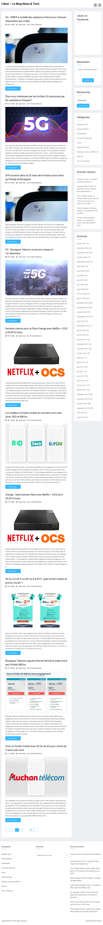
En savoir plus (13, 89)
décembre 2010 (83, 394)
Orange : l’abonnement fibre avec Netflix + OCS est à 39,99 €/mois (34, 496)
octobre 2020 (82, 257)
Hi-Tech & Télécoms (36, 24)
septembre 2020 (83, 262)
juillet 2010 (81, 417)
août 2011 (81, 358)
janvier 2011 (81, 390)
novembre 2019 (83, 307)
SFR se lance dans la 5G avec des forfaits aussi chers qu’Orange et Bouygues (34, 177)
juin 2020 (80, 275)
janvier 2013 (81, 330)
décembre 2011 (83, 344)
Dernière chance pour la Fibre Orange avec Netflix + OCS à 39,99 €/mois (36, 330)
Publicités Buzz (83, 147)
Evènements (81, 134)
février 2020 (81, 294)
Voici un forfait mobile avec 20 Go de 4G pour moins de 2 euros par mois (36, 748)
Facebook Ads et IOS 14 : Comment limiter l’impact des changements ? (86, 188)
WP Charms (98, 921)
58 (31, 830)
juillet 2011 (81, 362)
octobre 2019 (82, 312)
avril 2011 (81, 376)
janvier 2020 (81, 298)
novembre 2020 (83, 253)
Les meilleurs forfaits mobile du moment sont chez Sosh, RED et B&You (33, 414)
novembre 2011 (83, 349)
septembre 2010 (83, 408)
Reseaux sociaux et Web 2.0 (88, 152)
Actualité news (82, 124)
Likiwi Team (22, 24)
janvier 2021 (81, 243)
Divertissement (83, 129)
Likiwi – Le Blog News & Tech (20, 3)
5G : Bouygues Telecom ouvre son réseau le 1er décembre (29, 251)
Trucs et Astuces (83, 161)
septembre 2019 (83, 317)
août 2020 (81, 266)
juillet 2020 (81, 271)
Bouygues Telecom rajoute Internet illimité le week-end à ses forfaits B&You (36, 662)
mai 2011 (80, 372)
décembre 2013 (83, 326)
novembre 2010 (83, 399)
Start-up (80, 156)
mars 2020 (81, 289)
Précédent (7, 830)
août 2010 (81, 413)
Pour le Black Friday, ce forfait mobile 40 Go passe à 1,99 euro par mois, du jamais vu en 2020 (85, 871)
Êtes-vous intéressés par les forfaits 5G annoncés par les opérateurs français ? (35, 98)
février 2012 (81, 335)
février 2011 (81, 385)
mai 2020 (80, 280)
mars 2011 (81, 381)
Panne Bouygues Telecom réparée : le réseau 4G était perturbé (87, 210)
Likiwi (79, 143)
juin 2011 (80, 367)
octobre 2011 (82, 353)
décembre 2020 (83, 248)
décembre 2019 (83, 303)
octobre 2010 (82, 404)
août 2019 (81, 321)
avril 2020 (81, 285)
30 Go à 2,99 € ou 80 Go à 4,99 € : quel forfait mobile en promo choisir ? (36, 580)
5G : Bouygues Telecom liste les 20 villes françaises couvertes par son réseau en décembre (84, 894)
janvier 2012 (81, 340)
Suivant (36, 830)
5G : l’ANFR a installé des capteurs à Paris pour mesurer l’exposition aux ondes (35, 19)
